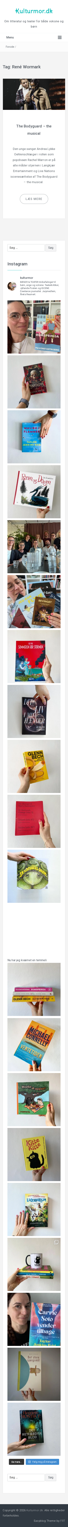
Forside (10, 46)
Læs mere (34, 199)
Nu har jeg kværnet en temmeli (34, 984)
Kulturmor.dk (34, 11)
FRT (62, 1520)
